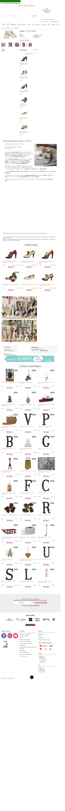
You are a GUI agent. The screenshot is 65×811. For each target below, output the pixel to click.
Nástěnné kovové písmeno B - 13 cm (8, 448)
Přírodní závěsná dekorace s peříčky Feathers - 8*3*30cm (45, 582)
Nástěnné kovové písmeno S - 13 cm (8, 581)
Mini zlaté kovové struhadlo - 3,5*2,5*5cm (28, 471)
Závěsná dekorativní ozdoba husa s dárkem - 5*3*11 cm (46, 383)
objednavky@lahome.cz (44, 350)
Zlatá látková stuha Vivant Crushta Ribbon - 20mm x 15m (9, 427)
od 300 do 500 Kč (43, 233)
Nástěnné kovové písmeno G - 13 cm (45, 448)
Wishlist (27, 5)
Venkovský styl (30, 233)
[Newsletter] (22, 602)
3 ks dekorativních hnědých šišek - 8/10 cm (9, 515)
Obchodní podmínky (24, 635)
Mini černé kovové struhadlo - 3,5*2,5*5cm (9, 382)
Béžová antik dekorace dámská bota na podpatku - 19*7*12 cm (24, 77)
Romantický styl (36, 233)
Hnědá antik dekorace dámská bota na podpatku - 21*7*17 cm (24, 64)
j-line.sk (25, 656)
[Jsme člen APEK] (5, 644)
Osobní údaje (41, 638)
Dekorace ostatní (5, 233)
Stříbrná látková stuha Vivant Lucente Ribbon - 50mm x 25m (28, 538)
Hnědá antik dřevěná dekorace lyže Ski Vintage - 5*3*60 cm (8, 471)
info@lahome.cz (17, 3)
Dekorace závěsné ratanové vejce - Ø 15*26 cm (27, 405)
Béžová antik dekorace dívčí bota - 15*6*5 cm (24, 118)
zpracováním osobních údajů (33, 605)
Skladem (20, 233)
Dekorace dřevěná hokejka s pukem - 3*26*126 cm (45, 538)
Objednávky (40, 634)
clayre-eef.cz (22, 654)
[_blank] (15, 635)
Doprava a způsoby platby (25, 634)
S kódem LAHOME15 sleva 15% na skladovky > (30, 1)
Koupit (11, 267)
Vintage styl (25, 233)
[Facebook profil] (3, 635)
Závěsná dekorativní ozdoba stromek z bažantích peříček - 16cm (8, 405)
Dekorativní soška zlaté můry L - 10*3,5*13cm (7, 560)
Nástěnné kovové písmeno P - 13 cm (45, 426)
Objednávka (33, 5)
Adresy (39, 636)
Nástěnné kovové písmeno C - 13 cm (45, 493)
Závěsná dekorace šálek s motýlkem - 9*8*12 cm (26, 383)
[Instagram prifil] (9, 635)
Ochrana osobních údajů (25, 639)
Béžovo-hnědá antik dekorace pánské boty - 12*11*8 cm (23, 105)
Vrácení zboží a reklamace (25, 641)
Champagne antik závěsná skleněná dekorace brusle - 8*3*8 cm (44, 471)
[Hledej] (15, 16)
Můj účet (21, 5)
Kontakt (21, 637)
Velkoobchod (22, 645)
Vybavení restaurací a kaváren (26, 643)
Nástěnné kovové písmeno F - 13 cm (26, 493)
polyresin (11, 148)
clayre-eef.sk (28, 654)
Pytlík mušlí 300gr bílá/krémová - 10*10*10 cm (26, 449)
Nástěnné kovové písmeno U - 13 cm (45, 559)
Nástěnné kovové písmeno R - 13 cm (45, 515)
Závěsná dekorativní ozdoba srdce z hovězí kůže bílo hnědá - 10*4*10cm (28, 560)
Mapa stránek (22, 650)
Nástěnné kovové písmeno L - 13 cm (26, 581)
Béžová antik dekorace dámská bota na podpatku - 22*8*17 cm (24, 91)
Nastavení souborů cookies (44, 639)
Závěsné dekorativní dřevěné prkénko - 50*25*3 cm (8, 493)
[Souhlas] (21, 605)
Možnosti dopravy (23, 50)
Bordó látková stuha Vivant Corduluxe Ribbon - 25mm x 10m (46, 405)
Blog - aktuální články (24, 652)
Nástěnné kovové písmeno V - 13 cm (26, 426)
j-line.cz (21, 656)
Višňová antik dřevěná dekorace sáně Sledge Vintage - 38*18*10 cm (9, 538)
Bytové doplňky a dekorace (13, 233)
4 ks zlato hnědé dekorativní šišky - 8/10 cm (28, 515)
